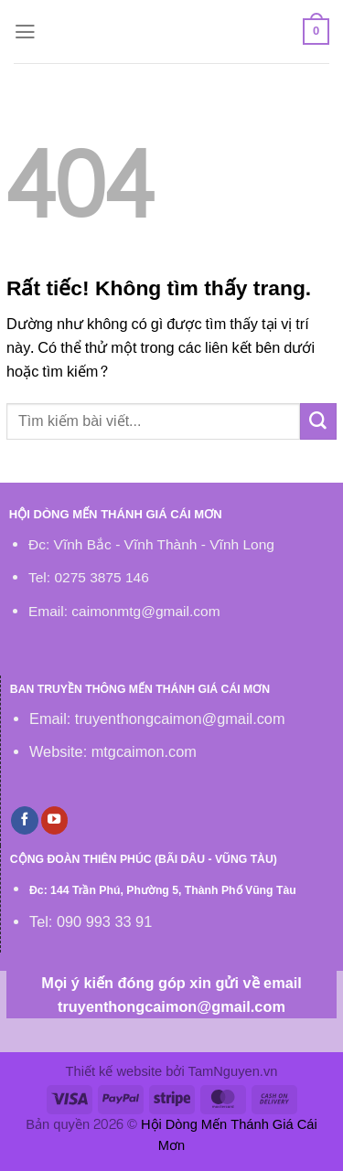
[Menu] (25, 32)
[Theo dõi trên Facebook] (24, 820)
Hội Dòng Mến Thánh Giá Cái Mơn (229, 1135)
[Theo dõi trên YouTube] (55, 820)
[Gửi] (318, 421)
